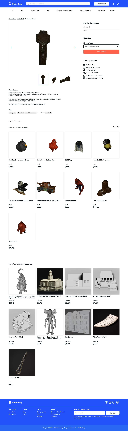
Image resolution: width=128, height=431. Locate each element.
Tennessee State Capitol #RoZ (49, 296)
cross (34, 113)
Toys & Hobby (35, 11)
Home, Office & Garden (64, 11)
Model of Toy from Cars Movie (49, 201)
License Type (88, 43)
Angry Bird (13, 242)
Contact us (12, 414)
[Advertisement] (101, 104)
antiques (12, 113)
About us (12, 412)
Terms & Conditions (57, 412)
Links (24, 414)
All (12, 11)
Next (75, 47)
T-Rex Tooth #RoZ (99, 337)
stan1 (88, 27)
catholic (49, 113)
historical (20, 113)
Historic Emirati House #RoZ (76, 296)
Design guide (41, 412)
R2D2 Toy (68, 160)
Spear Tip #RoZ (15, 378)
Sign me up (113, 413)
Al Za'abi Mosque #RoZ (102, 296)
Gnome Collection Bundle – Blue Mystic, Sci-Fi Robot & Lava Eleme (22, 297)
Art (48, 11)
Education (101, 11)
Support (40, 416)
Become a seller (101, 4)
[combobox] (101, 46)
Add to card (101, 52)
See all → (116, 127)
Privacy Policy (55, 414)
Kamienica (69, 337)
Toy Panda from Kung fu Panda (21, 201)
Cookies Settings (80, 428)
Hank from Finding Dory (46, 160)
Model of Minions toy (101, 160)
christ (28, 113)
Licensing (54, 416)
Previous (11, 47)
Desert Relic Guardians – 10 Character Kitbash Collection (49, 338)
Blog (24, 412)
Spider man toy (71, 201)
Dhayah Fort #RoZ (16, 337)
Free (21, 11)
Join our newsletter (82, 409)
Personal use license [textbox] (92, 46)
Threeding (15, 3)
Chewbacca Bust (100, 201)
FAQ (38, 414)
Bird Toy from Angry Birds (19, 160)
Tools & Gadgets (85, 11)
